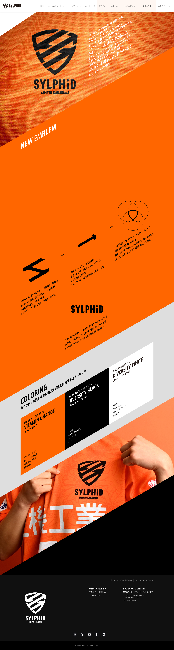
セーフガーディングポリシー (145, 580)
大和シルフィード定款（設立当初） (121, 580)
